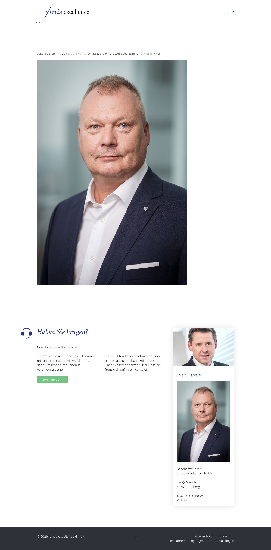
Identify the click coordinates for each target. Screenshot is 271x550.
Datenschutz (203, 536)
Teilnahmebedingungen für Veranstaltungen (202, 541)
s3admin (71, 54)
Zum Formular (53, 380)
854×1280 (146, 54)
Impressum (224, 536)
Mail (184, 500)
